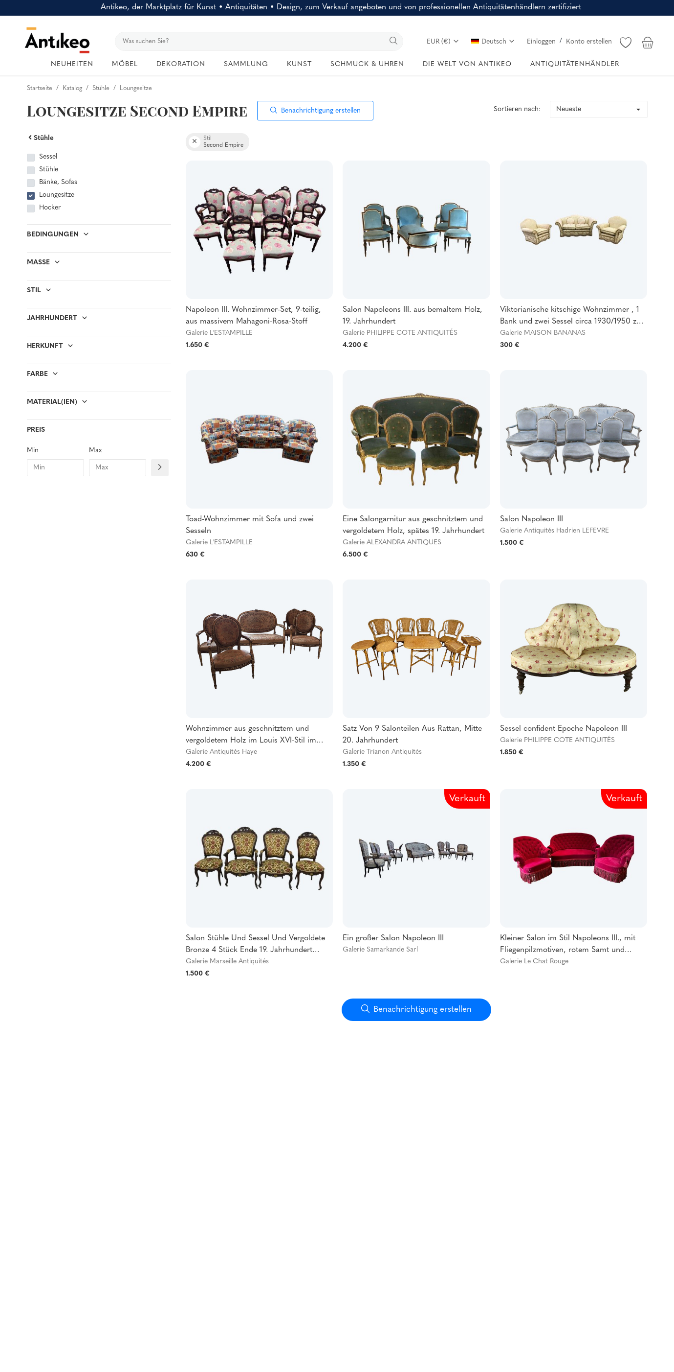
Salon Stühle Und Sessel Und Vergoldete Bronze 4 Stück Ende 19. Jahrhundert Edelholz (255, 945)
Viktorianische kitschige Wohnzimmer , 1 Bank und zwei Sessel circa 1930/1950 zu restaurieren (570, 316)
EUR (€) (443, 42)
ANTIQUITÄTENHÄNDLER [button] (574, 64)
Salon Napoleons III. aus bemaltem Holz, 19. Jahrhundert (412, 316)
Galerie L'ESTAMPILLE (219, 333)
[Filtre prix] (160, 467)
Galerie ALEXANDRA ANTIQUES (392, 542)
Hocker (50, 207)
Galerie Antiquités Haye (221, 752)
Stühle (40, 138)
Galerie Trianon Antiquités (382, 752)
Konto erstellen (589, 42)
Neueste (568, 109)
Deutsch (493, 42)
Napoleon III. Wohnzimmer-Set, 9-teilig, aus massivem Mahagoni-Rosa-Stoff (253, 316)
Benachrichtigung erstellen (315, 111)
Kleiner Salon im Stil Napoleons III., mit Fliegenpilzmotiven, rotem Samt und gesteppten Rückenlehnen (567, 945)
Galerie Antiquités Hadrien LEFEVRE (554, 531)
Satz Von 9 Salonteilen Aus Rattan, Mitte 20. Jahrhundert (412, 734)
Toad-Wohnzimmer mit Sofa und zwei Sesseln (250, 525)
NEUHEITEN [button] (72, 64)
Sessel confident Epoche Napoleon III (563, 729)
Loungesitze (56, 195)
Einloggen (541, 42)
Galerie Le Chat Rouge (534, 961)
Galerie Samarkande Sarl (380, 949)
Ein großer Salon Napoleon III (393, 938)
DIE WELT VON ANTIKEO (467, 64)
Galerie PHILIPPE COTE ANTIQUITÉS (400, 333)
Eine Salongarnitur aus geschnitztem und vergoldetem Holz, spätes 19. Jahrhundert (413, 525)
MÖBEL (125, 64)
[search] (259, 41)
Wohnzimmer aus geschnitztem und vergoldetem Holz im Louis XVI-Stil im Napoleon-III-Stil (251, 735)
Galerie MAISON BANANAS (543, 333)
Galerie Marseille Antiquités (227, 961)
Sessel (48, 157)
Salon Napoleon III (531, 519)
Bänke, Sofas (58, 182)
